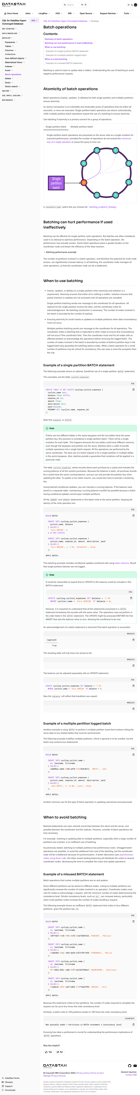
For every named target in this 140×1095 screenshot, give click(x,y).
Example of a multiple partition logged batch (66, 55)
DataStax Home (10, 1078)
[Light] (128, 4)
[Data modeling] (20, 33)
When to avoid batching (56, 59)
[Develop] (20, 38)
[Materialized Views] (21, 62)
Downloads (8, 1090)
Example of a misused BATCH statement (64, 63)
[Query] (21, 83)
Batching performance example (61, 252)
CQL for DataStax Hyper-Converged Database (65, 21)
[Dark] (132, 4)
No (60, 1052)
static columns (122, 563)
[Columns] (21, 50)
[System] (135, 4)
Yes (48, 1052)
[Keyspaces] (21, 42)
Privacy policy (83, 1073)
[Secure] (20, 91)
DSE (71, 13)
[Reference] (20, 100)
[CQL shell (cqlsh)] (20, 95)
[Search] (75, 5)
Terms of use (96, 1073)
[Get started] (20, 29)
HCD (59, 13)
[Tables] (21, 46)
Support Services (109, 13)
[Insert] (21, 70)
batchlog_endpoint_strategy (102, 207)
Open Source (87, 13)
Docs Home (11, 13)
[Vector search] (21, 87)
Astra (29, 13)
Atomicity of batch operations (59, 39)
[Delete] (21, 79)
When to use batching (55, 47)
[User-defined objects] (21, 58)
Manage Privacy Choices (54, 1076)
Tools (128, 13)
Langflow (44, 13)
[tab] (56, 127)
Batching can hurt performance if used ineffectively (69, 43)
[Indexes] (21, 67)
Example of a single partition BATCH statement (67, 51)
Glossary (7, 1082)
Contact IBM (131, 1075)
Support (7, 1086)
